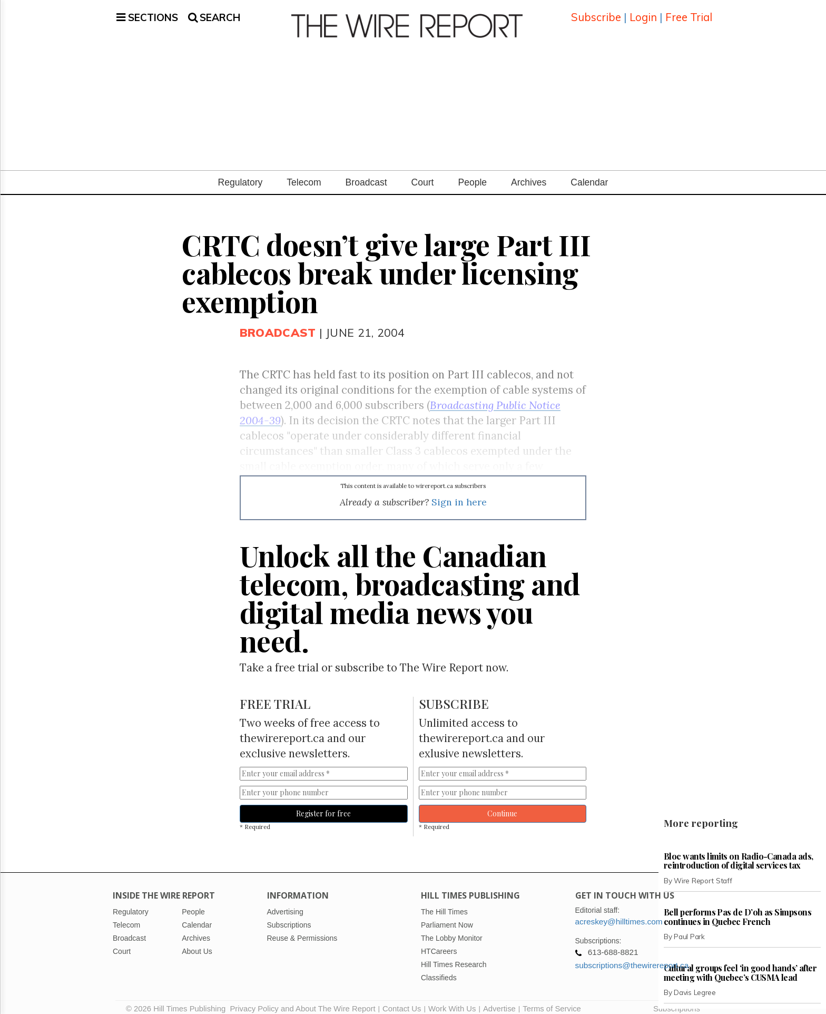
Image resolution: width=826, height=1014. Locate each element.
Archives (528, 174)
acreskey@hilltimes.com (619, 913)
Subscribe (596, 12)
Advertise (499, 1001)
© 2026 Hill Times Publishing (178, 1001)
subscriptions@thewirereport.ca (632, 957)
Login (643, 12)
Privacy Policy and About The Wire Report (302, 1001)
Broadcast (366, 174)
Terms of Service (552, 1001)
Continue (502, 806)
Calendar (589, 174)
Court (422, 174)
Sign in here (459, 494)
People (472, 174)
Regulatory (240, 174)
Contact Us (401, 1001)
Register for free (323, 806)
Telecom (304, 174)
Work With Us (452, 1001)
